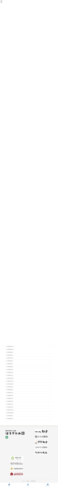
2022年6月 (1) (10, 395)
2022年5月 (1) (10, 398)
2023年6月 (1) (10, 360)
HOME (9, 485)
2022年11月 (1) (10, 381)
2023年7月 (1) (10, 358)
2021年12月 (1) (10, 410)
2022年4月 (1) (10, 401)
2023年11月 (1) (10, 346)
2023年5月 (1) (10, 363)
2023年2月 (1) (10, 372)
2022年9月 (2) (10, 386)
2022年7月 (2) (10, 392)
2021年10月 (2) (10, 412)
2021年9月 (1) (10, 415)
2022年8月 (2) (10, 389)
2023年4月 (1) (10, 366)
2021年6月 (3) (10, 418)
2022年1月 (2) (10, 407)
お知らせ (28, 485)
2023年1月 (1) (10, 375)
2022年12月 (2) (10, 378)
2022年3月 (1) (10, 404)
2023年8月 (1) (10, 355)
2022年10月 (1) (10, 384)
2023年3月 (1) (10, 369)
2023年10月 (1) (10, 349)
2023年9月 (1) (10, 352)
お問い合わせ (48, 485)
